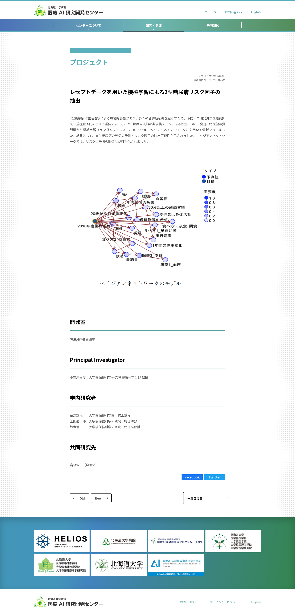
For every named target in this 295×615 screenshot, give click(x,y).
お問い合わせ (234, 12)
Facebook (192, 477)
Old (82, 498)
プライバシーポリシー (224, 602)
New (98, 498)
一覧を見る (194, 498)
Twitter (215, 477)
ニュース (211, 12)
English (256, 12)
